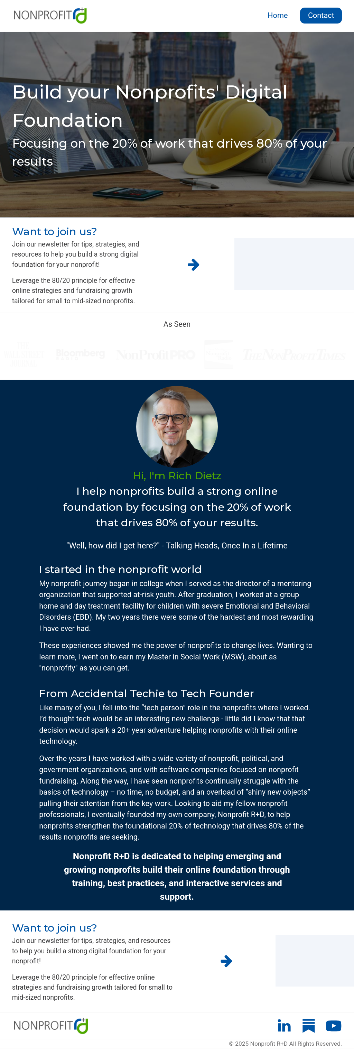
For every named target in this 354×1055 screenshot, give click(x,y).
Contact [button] (321, 15)
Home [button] (278, 15)
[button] (194, 265)
